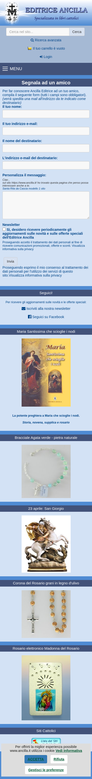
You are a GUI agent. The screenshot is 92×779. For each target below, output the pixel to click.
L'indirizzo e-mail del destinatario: (30, 158)
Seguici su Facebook (46, 317)
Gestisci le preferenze (46, 770)
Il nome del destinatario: (22, 141)
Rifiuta (59, 759)
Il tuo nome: (12, 107)
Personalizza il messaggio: (24, 175)
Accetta (36, 759)
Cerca (76, 32)
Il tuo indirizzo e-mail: (20, 124)
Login (46, 57)
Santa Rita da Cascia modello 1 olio (23, 188)
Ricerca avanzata (46, 40)
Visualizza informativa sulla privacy (35, 275)
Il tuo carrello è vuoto (46, 48)
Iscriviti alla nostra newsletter (46, 308)
